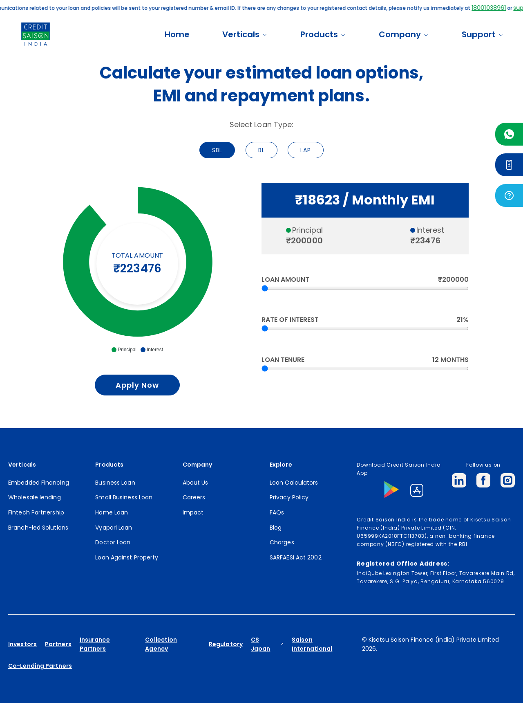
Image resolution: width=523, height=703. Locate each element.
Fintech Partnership (36, 512)
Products (323, 34)
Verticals (245, 34)
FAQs (277, 512)
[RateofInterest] (365, 328)
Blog (276, 527)
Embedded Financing (38, 482)
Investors (22, 644)
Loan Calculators (294, 482)
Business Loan (115, 482)
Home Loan (111, 512)
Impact (193, 512)
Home (177, 34)
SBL (217, 150)
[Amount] (365, 288)
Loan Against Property (126, 557)
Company (404, 34)
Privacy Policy (289, 497)
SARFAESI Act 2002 (296, 557)
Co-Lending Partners (40, 666)
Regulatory (226, 644)
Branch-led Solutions (38, 527)
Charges (282, 542)
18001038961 (497, 8)
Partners (58, 644)
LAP (305, 150)
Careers (194, 497)
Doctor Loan (112, 542)
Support (483, 34)
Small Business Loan (123, 497)
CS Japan (260, 644)
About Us (195, 482)
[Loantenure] (365, 368)
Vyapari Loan (113, 527)
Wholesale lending (34, 497)
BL (261, 150)
